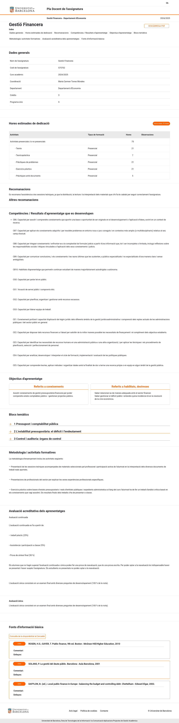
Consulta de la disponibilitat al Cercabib (27, 636)
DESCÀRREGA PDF (156, 26)
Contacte (104, 711)
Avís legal (73, 711)
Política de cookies (88, 711)
